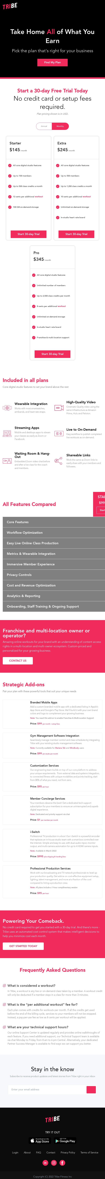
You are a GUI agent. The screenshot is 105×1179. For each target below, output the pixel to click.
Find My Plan (52, 62)
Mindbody (74, 748)
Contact (50, 1152)
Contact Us (17, 661)
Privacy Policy (68, 1152)
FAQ (38, 1152)
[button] (77, 6)
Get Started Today (23, 946)
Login (15, 1152)
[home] (27, 6)
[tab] (44, 126)
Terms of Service (89, 1152)
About (27, 1152)
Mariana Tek (60, 748)
